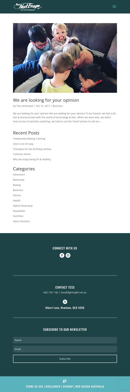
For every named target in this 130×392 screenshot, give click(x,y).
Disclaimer (53, 386)
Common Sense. (22, 154)
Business (58, 105)
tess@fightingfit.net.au (73, 292)
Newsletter (19, 211)
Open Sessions (21, 221)
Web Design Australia (89, 386)
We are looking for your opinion (46, 100)
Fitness (17, 195)
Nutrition (18, 216)
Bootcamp (18, 179)
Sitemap (68, 386)
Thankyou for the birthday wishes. (32, 149)
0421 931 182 (50, 292)
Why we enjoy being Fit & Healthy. (32, 159)
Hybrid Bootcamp (23, 205)
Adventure (19, 174)
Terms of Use (34, 386)
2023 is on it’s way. (23, 143)
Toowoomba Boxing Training (29, 138)
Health (16, 200)
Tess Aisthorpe (24, 105)
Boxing (17, 185)
